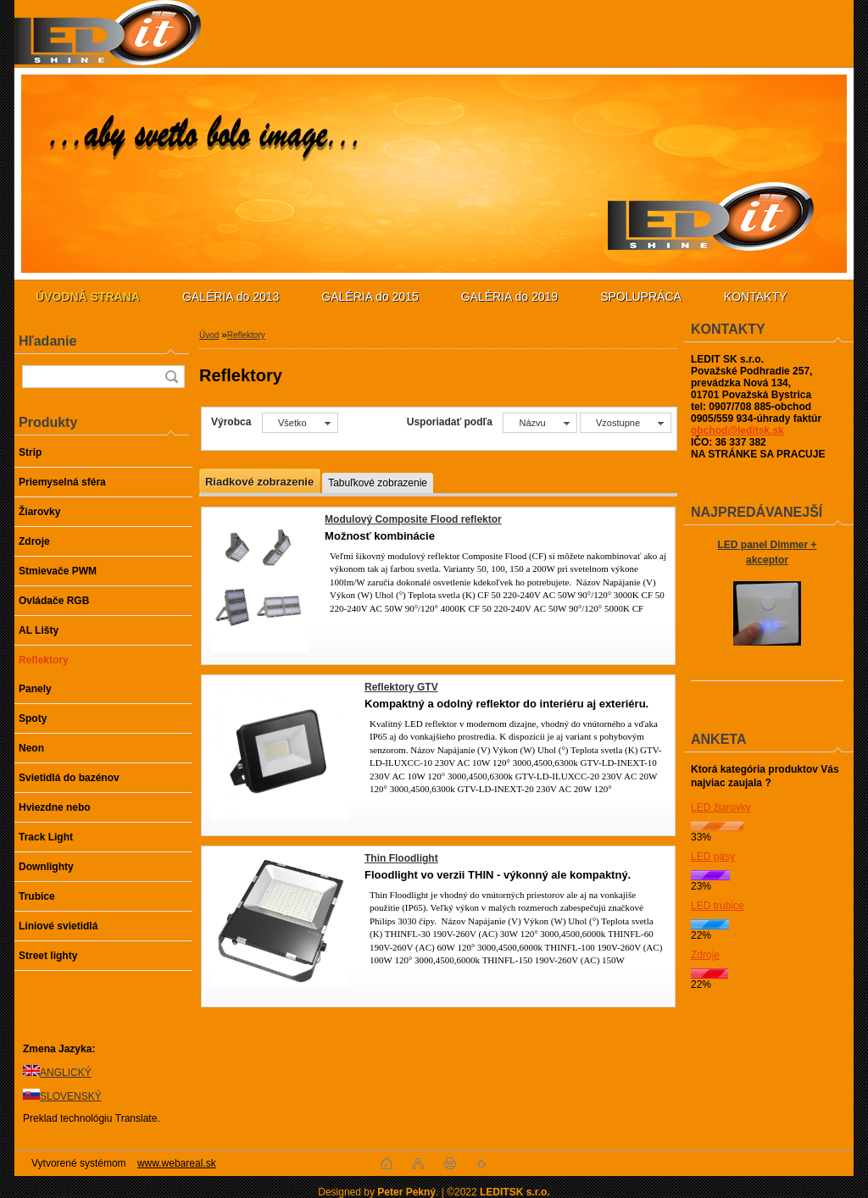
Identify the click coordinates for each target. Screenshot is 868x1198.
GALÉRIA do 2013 (230, 296)
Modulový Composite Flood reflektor (413, 519)
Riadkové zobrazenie (259, 481)
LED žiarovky (721, 807)
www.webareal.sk (176, 1163)
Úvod (209, 335)
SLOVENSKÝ (71, 1096)
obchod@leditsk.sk (737, 430)
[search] (171, 376)
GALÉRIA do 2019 (509, 296)
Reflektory (246, 335)
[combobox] (539, 423)
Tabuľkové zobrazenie (377, 483)
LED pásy (713, 856)
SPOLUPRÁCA (641, 296)
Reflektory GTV (401, 687)
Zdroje (705, 955)
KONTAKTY (755, 296)
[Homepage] (87, 296)
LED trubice (717, 906)
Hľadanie (47, 341)
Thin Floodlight (401, 858)
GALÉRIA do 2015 (369, 296)
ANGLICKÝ (66, 1073)
